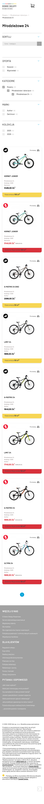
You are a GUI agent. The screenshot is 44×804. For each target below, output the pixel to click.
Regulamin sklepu (8, 648)
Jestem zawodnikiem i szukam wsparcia (16, 695)
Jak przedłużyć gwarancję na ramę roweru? (17, 702)
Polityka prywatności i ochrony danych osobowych (20, 633)
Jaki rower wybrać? (9, 685)
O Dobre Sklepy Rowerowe (11, 617)
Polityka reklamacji (9, 664)
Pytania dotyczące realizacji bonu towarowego (18, 705)
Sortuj (6, 36)
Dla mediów (6, 627)
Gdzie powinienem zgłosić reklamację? (16, 699)
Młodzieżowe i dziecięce (18, 15)
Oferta (6, 60)
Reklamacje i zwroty (9, 668)
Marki (5, 104)
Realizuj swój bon (8, 654)
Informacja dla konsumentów (12, 658)
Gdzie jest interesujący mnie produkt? (15, 688)
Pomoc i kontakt (8, 671)
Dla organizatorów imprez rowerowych (15, 630)
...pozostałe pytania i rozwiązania (14, 709)
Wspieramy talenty (8, 623)
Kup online (6, 651)
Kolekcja (8, 124)
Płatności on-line (8, 661)
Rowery (5, 15)
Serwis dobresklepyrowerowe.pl (13, 620)
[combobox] (4, 43)
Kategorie (8, 80)
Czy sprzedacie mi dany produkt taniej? (16, 692)
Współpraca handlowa (10, 637)
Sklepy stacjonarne (9, 674)
